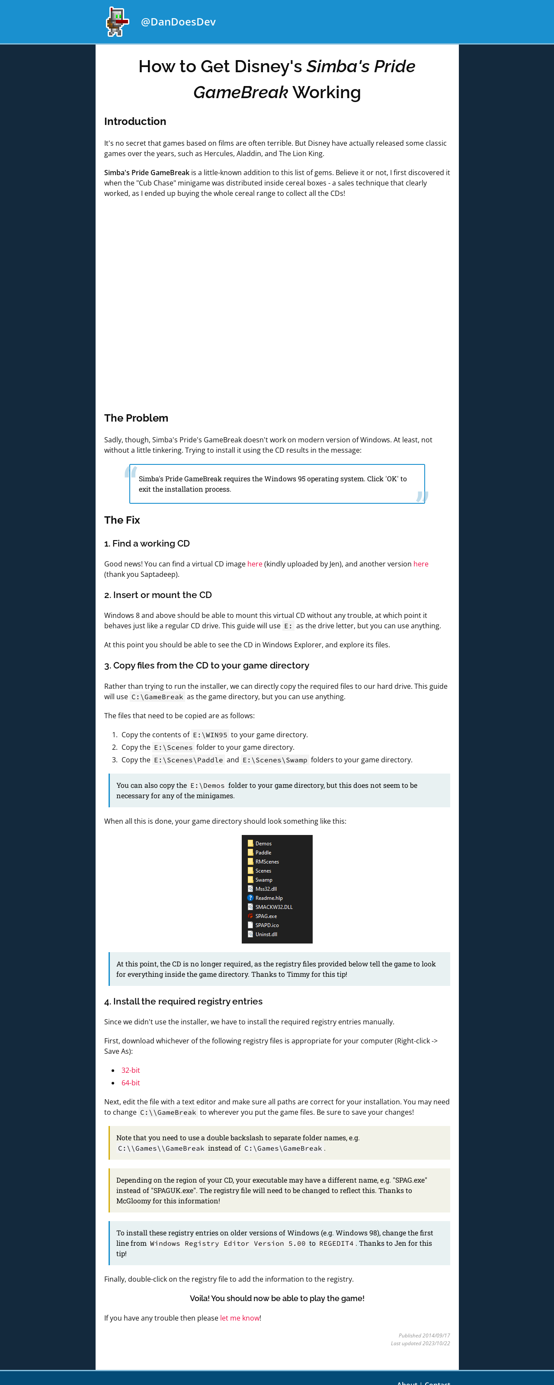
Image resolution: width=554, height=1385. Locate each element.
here (255, 564)
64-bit (131, 1083)
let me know (239, 1318)
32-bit (131, 1070)
